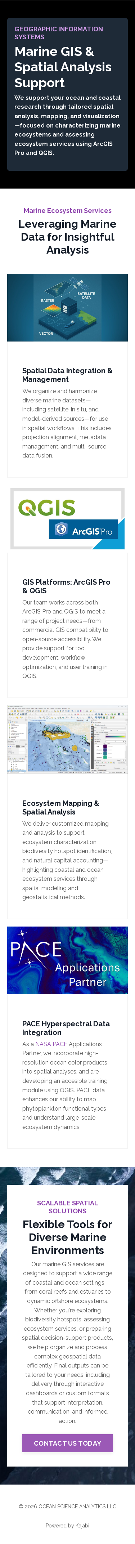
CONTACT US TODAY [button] (67, 1443)
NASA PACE (51, 1044)
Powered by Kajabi (67, 1526)
